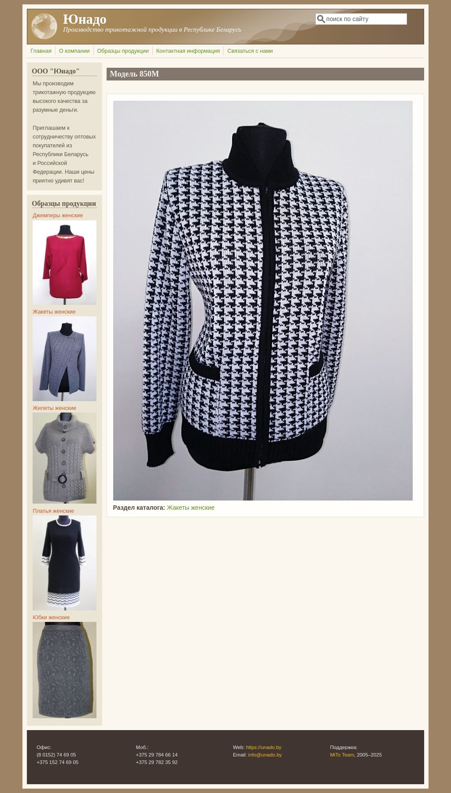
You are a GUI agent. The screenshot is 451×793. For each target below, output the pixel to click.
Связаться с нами (250, 51)
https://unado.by (263, 747)
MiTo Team (342, 754)
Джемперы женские (58, 215)
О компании (74, 51)
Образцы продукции (122, 51)
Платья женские (53, 511)
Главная (41, 51)
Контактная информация (188, 51)
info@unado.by (265, 754)
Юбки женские (51, 617)
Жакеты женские (190, 507)
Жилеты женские (54, 408)
